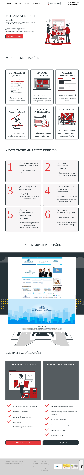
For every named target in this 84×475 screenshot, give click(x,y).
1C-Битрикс (44, 463)
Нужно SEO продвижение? (44, 469)
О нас (27, 3)
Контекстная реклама (46, 467)
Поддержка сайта (45, 465)
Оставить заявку (14, 36)
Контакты (36, 3)
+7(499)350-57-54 (73, 2)
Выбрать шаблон (23, 442)
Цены (9, 3)
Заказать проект (54, 3)
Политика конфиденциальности (13, 463)
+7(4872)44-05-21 (73, 4)
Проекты (18, 3)
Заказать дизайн (61, 442)
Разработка (43, 461)
